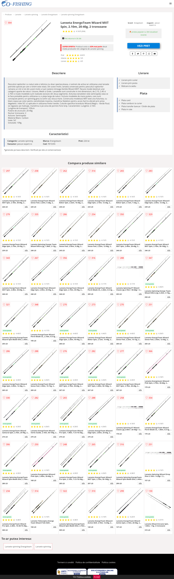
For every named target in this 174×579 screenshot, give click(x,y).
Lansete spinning (31, 14)
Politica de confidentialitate (88, 562)
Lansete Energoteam (49, 14)
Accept (97, 577)
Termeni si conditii (65, 562)
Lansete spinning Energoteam (72, 14)
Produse (8, 14)
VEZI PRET (143, 45)
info (26, 207)
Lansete (18, 14)
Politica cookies (109, 562)
